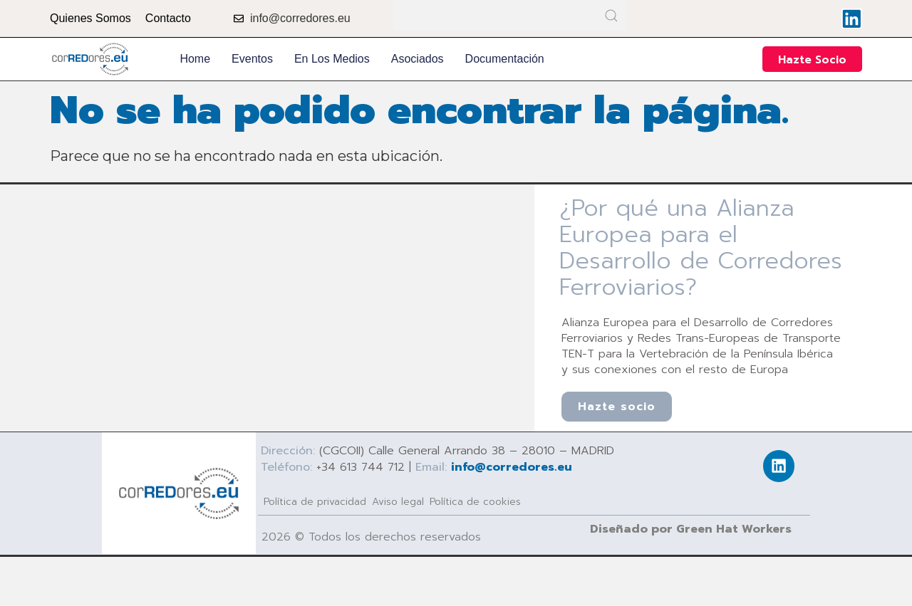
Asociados (417, 59)
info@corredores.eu (511, 466)
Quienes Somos (90, 18)
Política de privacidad (315, 501)
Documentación (504, 59)
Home (195, 59)
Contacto (168, 18)
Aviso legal (398, 501)
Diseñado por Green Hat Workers (691, 528)
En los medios (332, 59)
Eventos (252, 59)
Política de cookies (475, 501)
